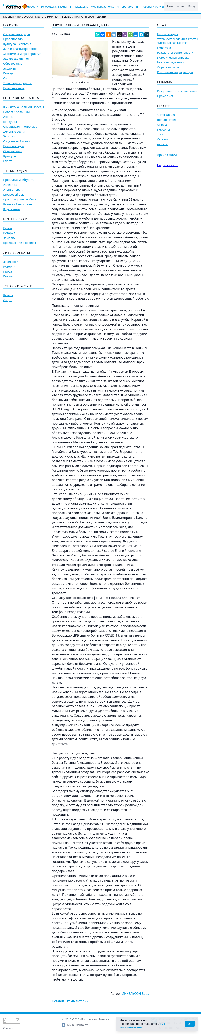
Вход (191, 6)
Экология (10, 68)
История (9, 233)
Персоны (163, 129)
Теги (160, 134)
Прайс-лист (165, 96)
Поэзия (8, 276)
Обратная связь (168, 67)
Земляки (52, 16)
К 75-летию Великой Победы (23, 107)
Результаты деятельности (175, 52)
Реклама (164, 82)
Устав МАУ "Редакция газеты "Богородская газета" (177, 41)
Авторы (162, 144)
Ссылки (8, 1028)
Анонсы (8, 117)
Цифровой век (13, 194)
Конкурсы (10, 122)
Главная (8, 16)
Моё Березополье (102, 6)
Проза (7, 228)
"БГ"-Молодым (78, 6)
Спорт (7, 78)
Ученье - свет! (13, 189)
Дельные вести (14, 131)
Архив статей (167, 155)
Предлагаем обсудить (18, 180)
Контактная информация (175, 72)
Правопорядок (13, 39)
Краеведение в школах (19, 243)
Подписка (164, 47)
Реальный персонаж (17, 204)
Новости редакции (16, 112)
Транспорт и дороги (17, 83)
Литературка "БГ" (128, 6)
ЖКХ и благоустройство (20, 49)
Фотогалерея (166, 115)
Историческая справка (173, 57)
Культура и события (17, 44)
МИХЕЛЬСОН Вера (135, 993)
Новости (32, 6)
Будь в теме (11, 209)
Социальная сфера (16, 34)
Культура (9, 156)
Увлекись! (10, 185)
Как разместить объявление (177, 91)
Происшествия (13, 88)
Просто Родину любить (19, 199)
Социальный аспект (17, 141)
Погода (8, 73)
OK (190, 1024)
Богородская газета (54, 6)
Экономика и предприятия (22, 54)
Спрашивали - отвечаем (20, 126)
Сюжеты (163, 139)
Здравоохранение (16, 58)
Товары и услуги (153, 6)
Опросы (162, 124)
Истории (9, 266)
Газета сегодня (167, 34)
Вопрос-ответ (166, 120)
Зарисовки (10, 262)
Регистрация (175, 6)
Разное (8, 295)
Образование (12, 63)
